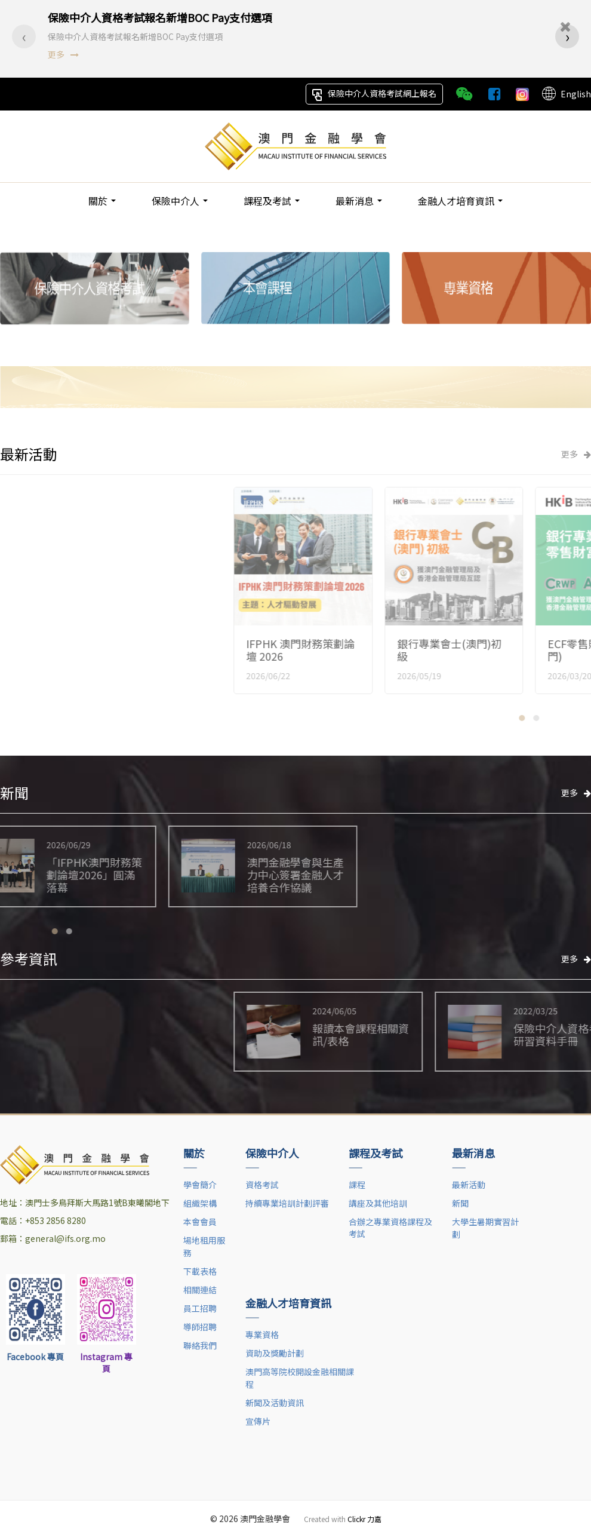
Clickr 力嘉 (364, 1517)
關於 (102, 200)
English (566, 93)
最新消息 (358, 200)
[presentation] (24, 22)
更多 (63, 40)
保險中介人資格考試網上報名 (374, 93)
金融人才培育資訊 (460, 200)
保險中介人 (180, 200)
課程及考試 (272, 200)
